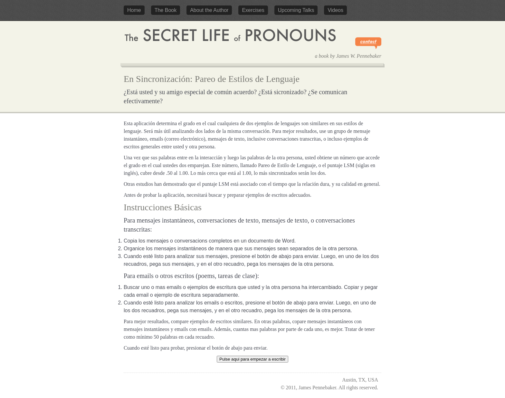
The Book (165, 10)
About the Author (209, 10)
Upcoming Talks (296, 10)
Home (134, 10)
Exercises (253, 10)
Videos (335, 10)
